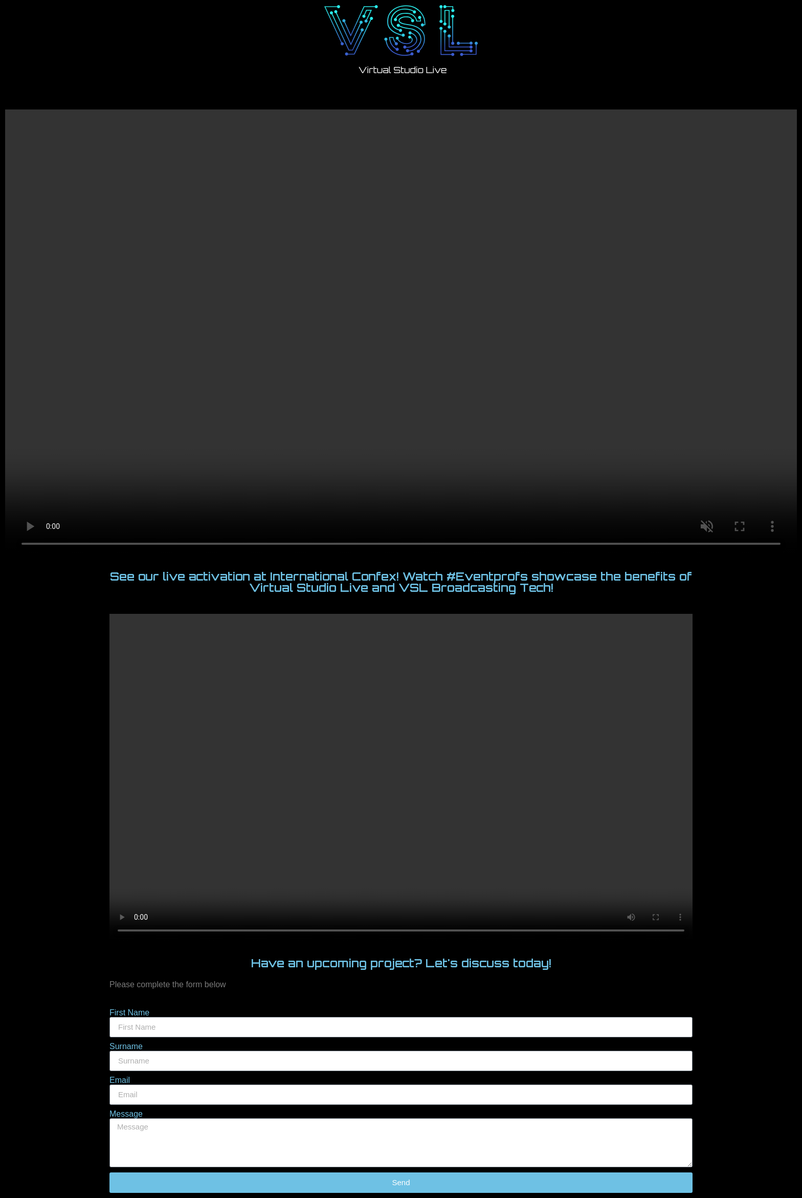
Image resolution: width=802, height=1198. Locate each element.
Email (119, 1080)
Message (126, 1114)
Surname (126, 1046)
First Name (129, 1013)
